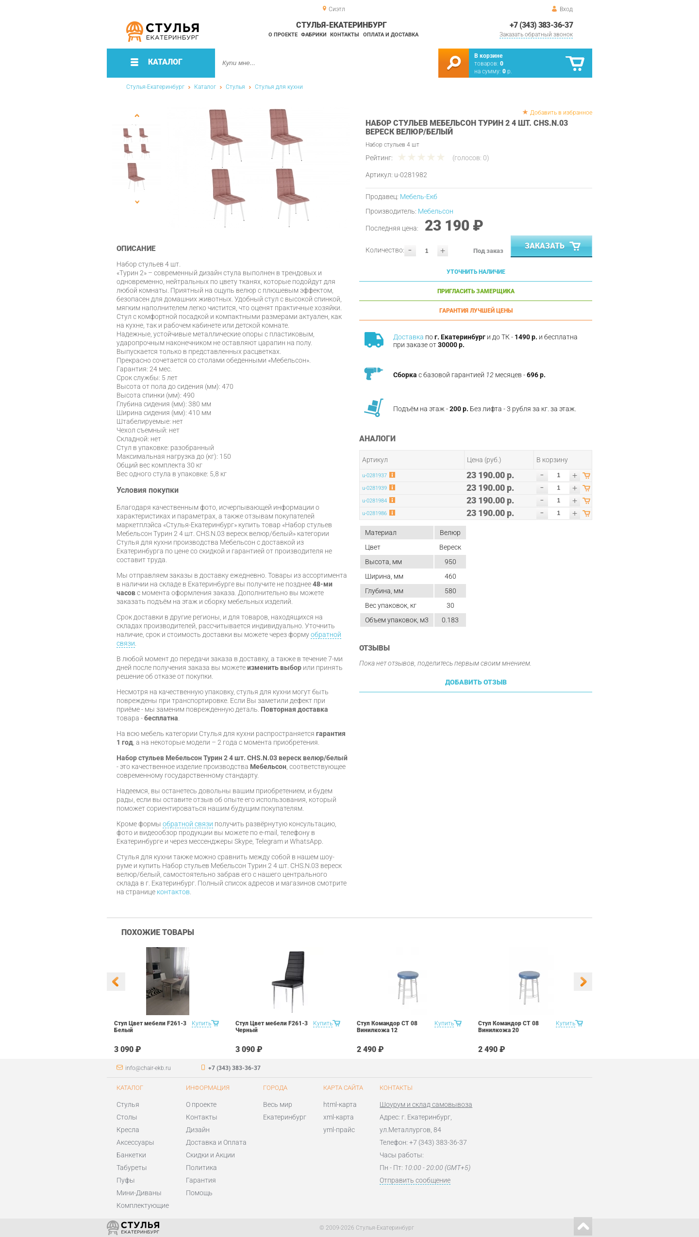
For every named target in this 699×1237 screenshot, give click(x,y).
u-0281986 (374, 513)
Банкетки (131, 1155)
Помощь (199, 1193)
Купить (201, 1023)
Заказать (553, 246)
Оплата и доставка (390, 35)
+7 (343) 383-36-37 (541, 25)
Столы (126, 1117)
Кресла (127, 1130)
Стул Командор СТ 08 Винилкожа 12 (387, 1027)
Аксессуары (135, 1142)
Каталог (205, 87)
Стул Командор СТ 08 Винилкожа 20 (508, 1027)
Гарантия (201, 1180)
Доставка (408, 337)
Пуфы (125, 1180)
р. (507, 71)
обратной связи (188, 824)
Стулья (235, 87)
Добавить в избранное (561, 112)
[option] (258, 167)
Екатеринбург (284, 1117)
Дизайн (198, 1130)
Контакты (344, 35)
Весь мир (277, 1104)
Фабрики (314, 35)
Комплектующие (142, 1205)
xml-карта (338, 1117)
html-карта (340, 1104)
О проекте (283, 35)
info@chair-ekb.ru (148, 1068)
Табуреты (131, 1167)
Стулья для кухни (279, 87)
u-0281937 (374, 475)
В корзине (488, 55)
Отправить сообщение (415, 1180)
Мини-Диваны (139, 1193)
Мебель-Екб (418, 197)
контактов (173, 892)
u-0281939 (374, 488)
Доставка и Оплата (216, 1142)
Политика (201, 1167)
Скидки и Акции (210, 1155)
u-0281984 (374, 501)
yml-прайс (339, 1130)
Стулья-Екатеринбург (155, 87)
